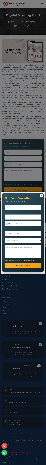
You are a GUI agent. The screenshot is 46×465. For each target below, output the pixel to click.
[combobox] (8, 223)
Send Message (22, 265)
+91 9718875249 (28, 260)
